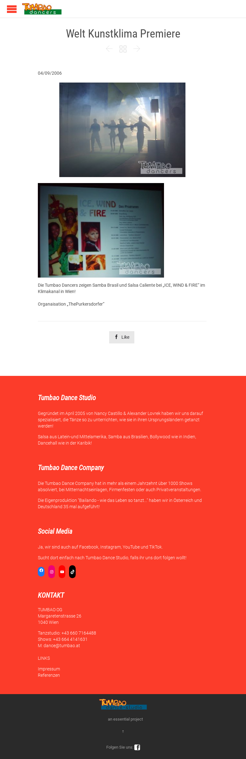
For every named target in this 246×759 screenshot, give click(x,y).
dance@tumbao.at (62, 645)
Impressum (49, 668)
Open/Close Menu (12, 8)
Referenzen (49, 675)
